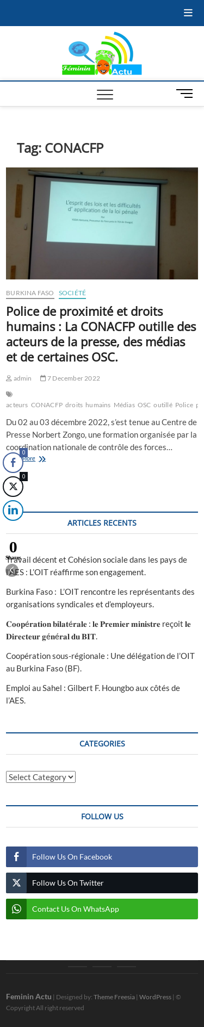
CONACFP (47, 405)
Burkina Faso (30, 293)
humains (97, 405)
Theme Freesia (114, 997)
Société (72, 293)
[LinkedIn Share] (11, 510)
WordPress (155, 997)
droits (74, 405)
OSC (144, 405)
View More (34, 459)
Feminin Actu (29, 996)
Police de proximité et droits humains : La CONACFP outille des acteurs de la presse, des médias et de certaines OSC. (101, 334)
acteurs (17, 405)
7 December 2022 (70, 378)
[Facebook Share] (13, 462)
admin (19, 378)
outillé (162, 405)
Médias (124, 405)
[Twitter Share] (13, 486)
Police (184, 405)
